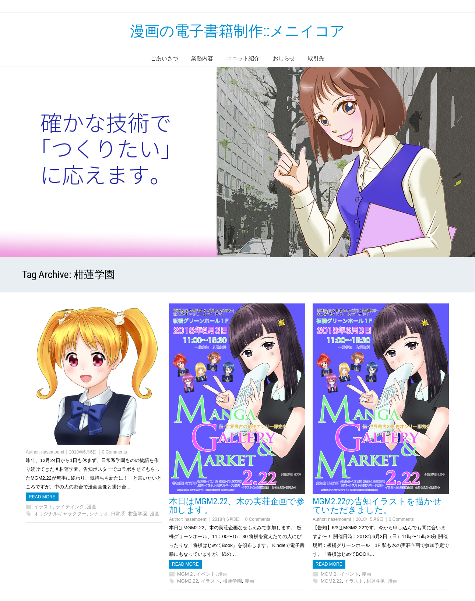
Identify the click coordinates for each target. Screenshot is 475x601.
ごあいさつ (164, 58)
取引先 (316, 58)
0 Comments (114, 452)
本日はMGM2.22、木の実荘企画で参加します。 (237, 506)
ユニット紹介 (243, 58)
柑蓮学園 (137, 513)
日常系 (118, 513)
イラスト (43, 506)
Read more (42, 496)
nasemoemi (52, 452)
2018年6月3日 (226, 519)
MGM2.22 (187, 581)
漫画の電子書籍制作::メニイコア (237, 31)
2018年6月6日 (83, 452)
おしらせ (284, 58)
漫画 (91, 506)
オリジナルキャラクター (60, 513)
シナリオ (98, 513)
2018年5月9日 (370, 519)
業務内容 (202, 58)
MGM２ (185, 574)
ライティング (70, 506)
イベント (205, 574)
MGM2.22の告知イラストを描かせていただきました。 (377, 506)
